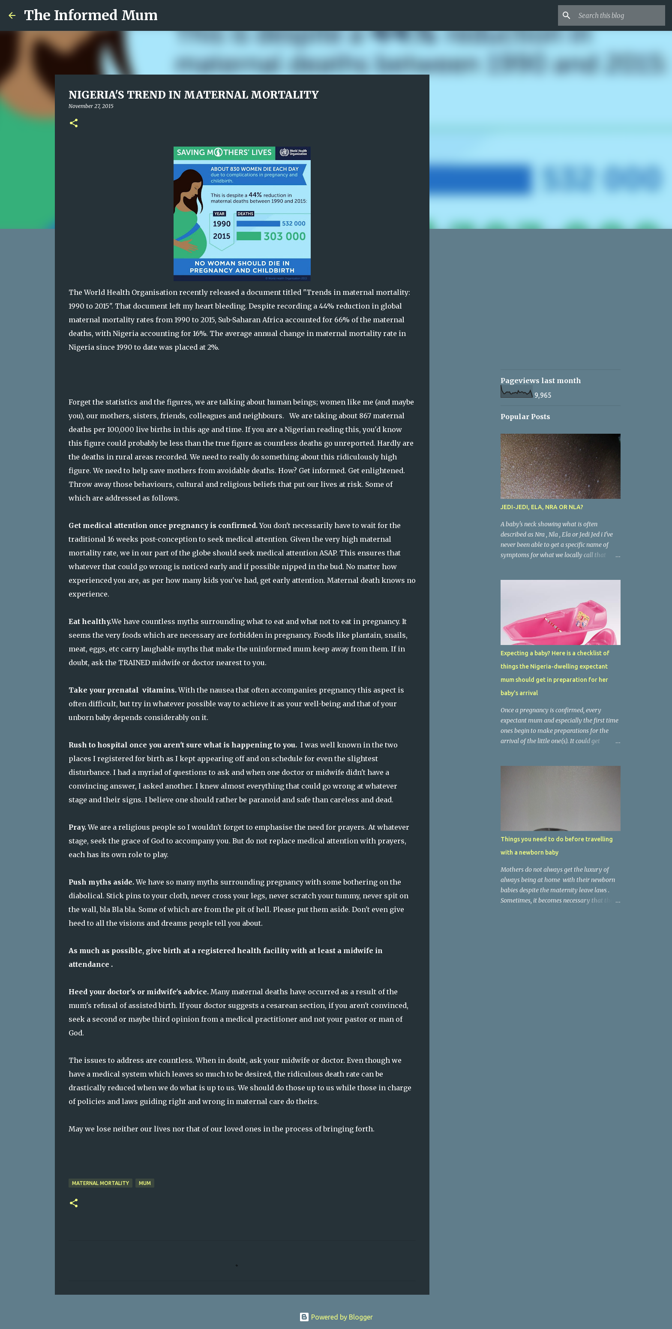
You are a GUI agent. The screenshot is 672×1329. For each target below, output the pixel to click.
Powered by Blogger (336, 1317)
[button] (74, 123)
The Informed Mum (91, 15)
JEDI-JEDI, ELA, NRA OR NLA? (542, 507)
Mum (145, 1183)
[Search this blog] (620, 15)
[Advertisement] (473, 370)
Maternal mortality (100, 1183)
